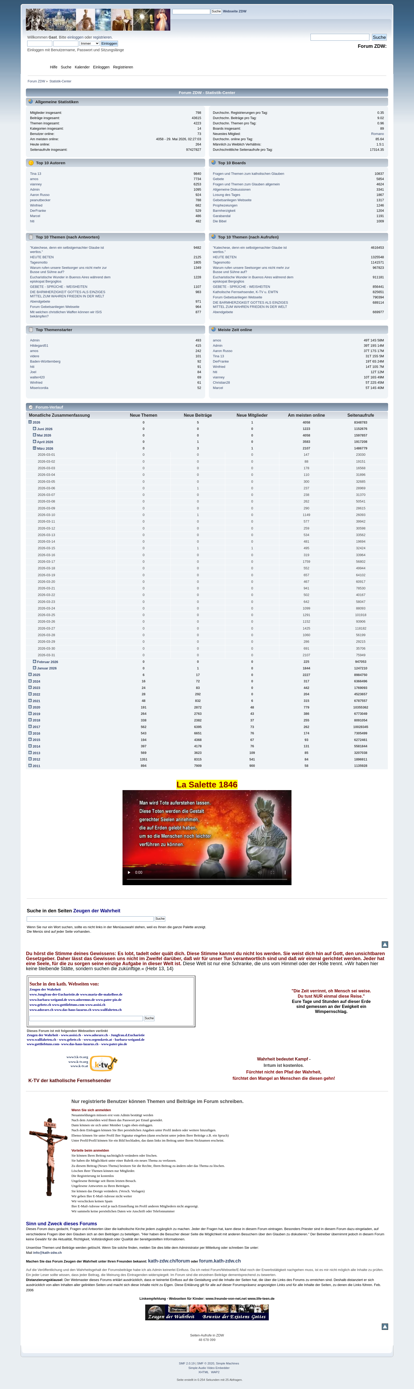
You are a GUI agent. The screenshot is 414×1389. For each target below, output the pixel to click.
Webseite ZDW (235, 11)
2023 (36, 688)
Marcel (35, 216)
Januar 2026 (47, 668)
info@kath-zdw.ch (47, 1253)
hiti (32, 221)
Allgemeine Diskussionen (232, 189)
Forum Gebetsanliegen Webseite (54, 307)
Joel (33, 372)
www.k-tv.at (79, 1066)
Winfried (36, 205)
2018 (36, 720)
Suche (34, 910)
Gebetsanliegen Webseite (232, 200)
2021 (36, 701)
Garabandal (221, 216)
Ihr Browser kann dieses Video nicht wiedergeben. (207, 837)
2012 (36, 759)
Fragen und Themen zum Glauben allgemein (246, 184)
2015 (36, 740)
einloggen (75, 37)
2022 (36, 694)
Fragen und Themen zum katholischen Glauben (248, 174)
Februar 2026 (47, 662)
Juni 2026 (45, 429)
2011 (36, 766)
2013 (36, 753)
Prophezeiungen (225, 205)
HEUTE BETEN (42, 257)
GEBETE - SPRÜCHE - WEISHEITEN (58, 287)
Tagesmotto (39, 262)
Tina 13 (35, 174)
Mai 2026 (44, 435)
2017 (36, 727)
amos (34, 179)
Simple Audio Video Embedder (209, 1367)
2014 (36, 746)
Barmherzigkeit (224, 211)
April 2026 (45, 442)
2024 (36, 681)
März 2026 (45, 449)
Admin (35, 189)
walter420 (37, 377)
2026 (36, 422)
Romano (377, 134)
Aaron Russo (40, 195)
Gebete (218, 179)
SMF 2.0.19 (187, 1363)
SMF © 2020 (205, 1363)
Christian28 (221, 382)
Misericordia (39, 388)
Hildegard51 (39, 346)
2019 (36, 714)
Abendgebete (40, 301)
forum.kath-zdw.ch (220, 1261)
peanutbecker (40, 200)
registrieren (102, 37)
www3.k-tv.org (77, 1057)
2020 (36, 707)
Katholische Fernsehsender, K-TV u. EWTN (245, 292)
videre (34, 356)
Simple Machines (227, 1363)
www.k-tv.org (78, 1062)
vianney (36, 184)
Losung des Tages (226, 195)
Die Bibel (219, 221)
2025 (36, 675)
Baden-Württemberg (45, 361)
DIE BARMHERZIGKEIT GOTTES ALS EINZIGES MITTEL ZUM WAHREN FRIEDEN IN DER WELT (67, 294)
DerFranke (38, 211)
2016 (36, 733)
